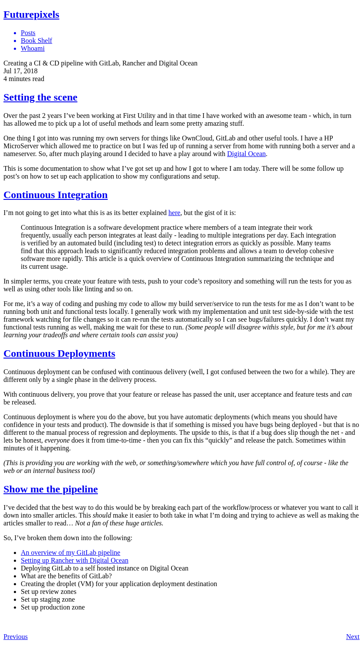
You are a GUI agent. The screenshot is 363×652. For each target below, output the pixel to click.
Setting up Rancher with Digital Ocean (74, 560)
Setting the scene (40, 97)
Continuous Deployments (59, 353)
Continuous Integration (55, 194)
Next (353, 636)
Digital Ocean (246, 153)
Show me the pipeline (50, 489)
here (175, 212)
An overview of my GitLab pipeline (70, 552)
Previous (15, 636)
